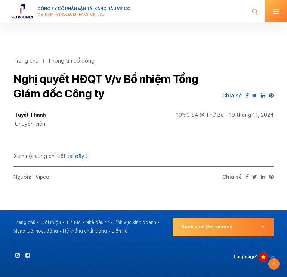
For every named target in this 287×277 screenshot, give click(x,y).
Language (245, 256)
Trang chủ (25, 60)
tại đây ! (77, 156)
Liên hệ (120, 231)
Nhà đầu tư (97, 222)
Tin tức (73, 222)
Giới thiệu (50, 222)
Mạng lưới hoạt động (35, 231)
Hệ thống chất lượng (85, 231)
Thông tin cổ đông (71, 60)
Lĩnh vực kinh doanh (135, 222)
